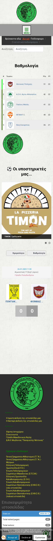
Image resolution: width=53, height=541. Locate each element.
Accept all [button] (12, 537)
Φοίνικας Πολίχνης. (24, 84)
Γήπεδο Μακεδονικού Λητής (19, 437)
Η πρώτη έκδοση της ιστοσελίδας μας (23, 418)
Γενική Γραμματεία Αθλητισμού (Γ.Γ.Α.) (23, 457)
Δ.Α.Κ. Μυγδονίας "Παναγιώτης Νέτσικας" (25, 440)
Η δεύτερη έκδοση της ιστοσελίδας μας (24, 421)
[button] (3, 537)
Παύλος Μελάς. (22, 104)
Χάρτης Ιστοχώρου (14, 432)
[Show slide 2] (49, 243)
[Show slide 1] (46, 243)
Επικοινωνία (12, 434)
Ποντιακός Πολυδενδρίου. (12, 301)
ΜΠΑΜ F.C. (20, 115)
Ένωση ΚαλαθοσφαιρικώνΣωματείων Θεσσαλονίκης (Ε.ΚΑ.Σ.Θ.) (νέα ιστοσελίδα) (23, 485)
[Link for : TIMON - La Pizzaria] (26, 210)
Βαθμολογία (36, 253)
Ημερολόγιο (15, 253)
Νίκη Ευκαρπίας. (23, 125)
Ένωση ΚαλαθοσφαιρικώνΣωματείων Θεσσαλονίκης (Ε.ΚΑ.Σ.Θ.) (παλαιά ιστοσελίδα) (23, 493)
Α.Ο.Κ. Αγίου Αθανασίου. (26, 94)
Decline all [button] (26, 537)
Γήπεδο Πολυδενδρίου (24, 275)
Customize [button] (40, 537)
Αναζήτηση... (8, 49)
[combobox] (29, 49)
